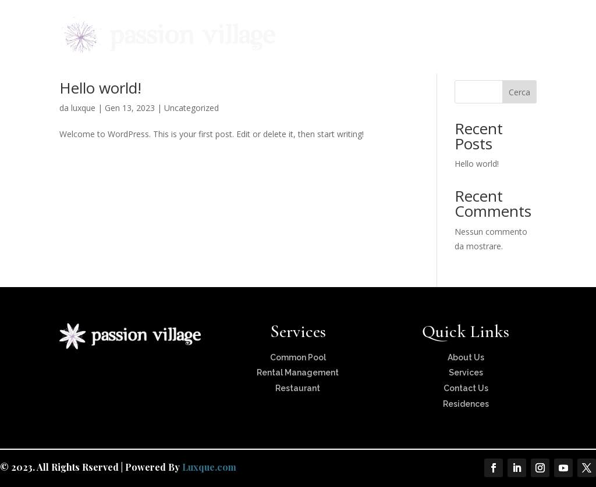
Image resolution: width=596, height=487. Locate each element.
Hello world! (100, 87)
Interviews (478, 24)
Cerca (519, 92)
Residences (317, 24)
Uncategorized (191, 107)
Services (425, 24)
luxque (83, 107)
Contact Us (267, 51)
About (256, 24)
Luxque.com (209, 467)
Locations (375, 24)
